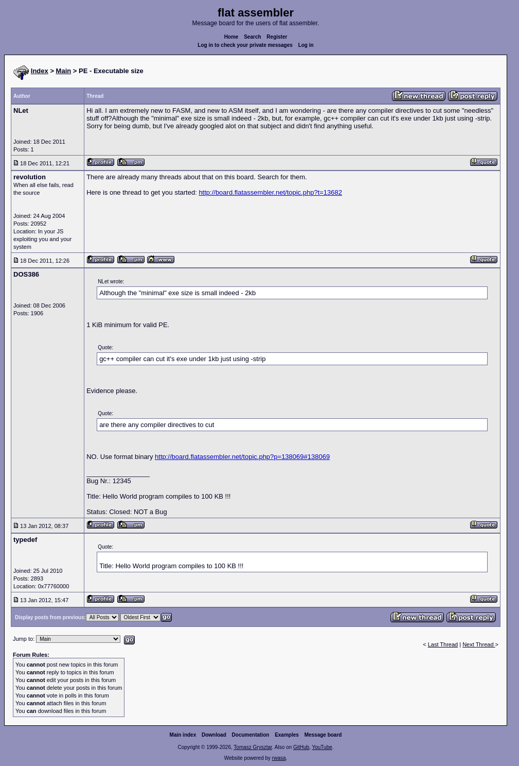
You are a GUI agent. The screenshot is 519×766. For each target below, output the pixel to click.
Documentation (251, 735)
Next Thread (478, 644)
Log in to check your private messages (245, 45)
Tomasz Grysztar (253, 747)
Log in (306, 45)
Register (276, 37)
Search (252, 37)
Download (214, 735)
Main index (183, 735)
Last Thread (443, 644)
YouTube (322, 747)
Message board (323, 735)
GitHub (301, 747)
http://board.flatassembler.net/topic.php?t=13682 (270, 192)
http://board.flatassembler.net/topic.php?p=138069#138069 (242, 457)
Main (63, 71)
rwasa (279, 758)
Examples (287, 735)
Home (231, 37)
